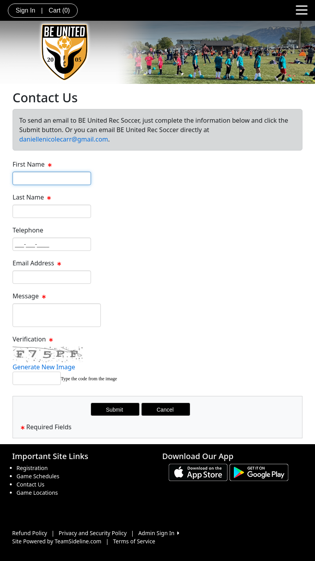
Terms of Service (134, 541)
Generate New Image (44, 367)
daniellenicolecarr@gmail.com (63, 139)
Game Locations (37, 492)
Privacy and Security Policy (93, 533)
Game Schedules (37, 476)
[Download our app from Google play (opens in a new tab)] (258, 472)
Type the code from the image (89, 378)
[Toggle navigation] (301, 9)
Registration (32, 468)
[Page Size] (52, 178)
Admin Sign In (158, 533)
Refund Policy (29, 533)
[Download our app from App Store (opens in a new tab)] (198, 472)
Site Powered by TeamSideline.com (56, 541)
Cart (59, 10)
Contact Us (30, 484)
